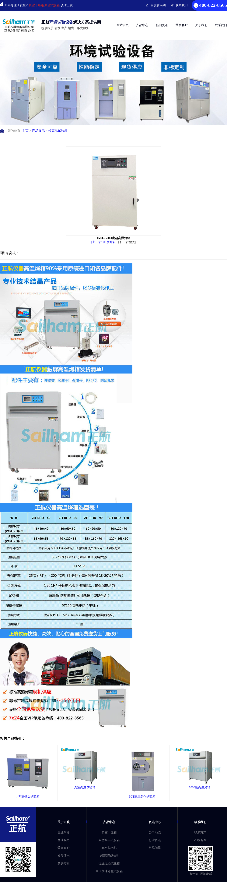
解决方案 (64, 863)
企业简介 (64, 832)
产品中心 (142, 25)
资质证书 (64, 855)
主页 (25, 131)
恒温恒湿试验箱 (109, 863)
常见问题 (155, 847)
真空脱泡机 (109, 847)
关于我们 (201, 25)
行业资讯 (155, 840)
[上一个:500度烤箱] (104, 242)
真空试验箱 (52, 5)
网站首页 (123, 25)
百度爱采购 (158, 5)
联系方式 (200, 832)
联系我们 (182, 5)
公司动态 (155, 832)
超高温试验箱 (58, 131)
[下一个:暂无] (127, 242)
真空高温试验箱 (109, 840)
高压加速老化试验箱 (109, 871)
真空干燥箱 (36, 5)
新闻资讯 (162, 25)
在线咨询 (200, 840)
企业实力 (64, 840)
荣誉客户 (182, 25)
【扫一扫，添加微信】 (200, 873)
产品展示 (38, 131)
